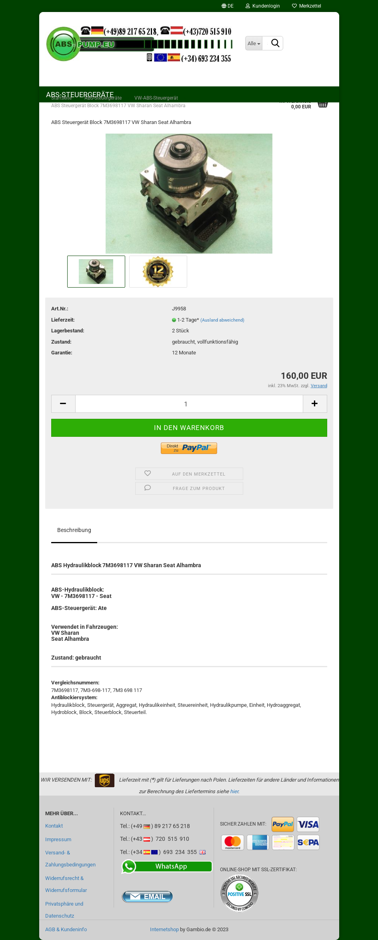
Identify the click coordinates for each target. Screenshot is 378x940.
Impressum (58, 839)
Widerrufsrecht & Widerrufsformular (66, 884)
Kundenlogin (263, 6)
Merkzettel (306, 6)
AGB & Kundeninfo (66, 929)
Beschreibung (74, 530)
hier (234, 791)
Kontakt (54, 826)
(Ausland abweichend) (222, 320)
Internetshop (164, 929)
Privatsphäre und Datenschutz (64, 910)
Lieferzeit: (63, 320)
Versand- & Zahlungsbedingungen (70, 859)
